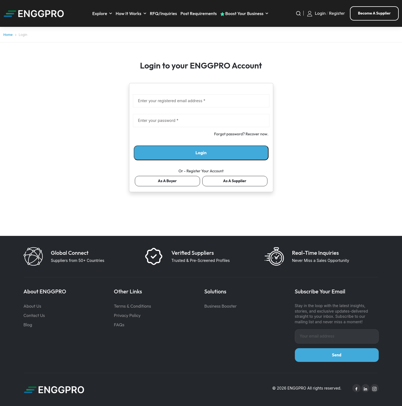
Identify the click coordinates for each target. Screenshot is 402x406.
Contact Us (34, 315)
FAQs (119, 324)
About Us (32, 306)
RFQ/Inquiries (163, 13)
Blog (28, 324)
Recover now (256, 133)
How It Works (128, 13)
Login (320, 13)
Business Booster (220, 306)
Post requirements (198, 13)
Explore (99, 13)
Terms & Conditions (132, 306)
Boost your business (242, 13)
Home (8, 35)
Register (337, 13)
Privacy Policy (127, 315)
